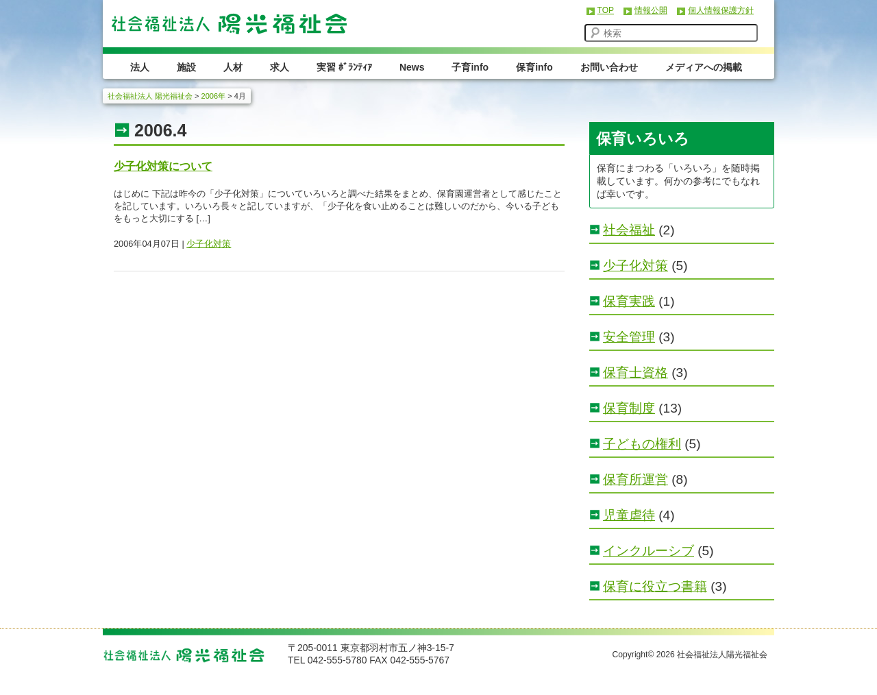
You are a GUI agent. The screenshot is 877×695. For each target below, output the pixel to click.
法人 (139, 67)
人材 (233, 67)
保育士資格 (635, 372)
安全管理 (629, 337)
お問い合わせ (609, 67)
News (412, 67)
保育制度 (629, 408)
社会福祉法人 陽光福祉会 (249, 22)
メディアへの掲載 (703, 67)
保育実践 (629, 301)
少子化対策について (163, 166)
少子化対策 (208, 244)
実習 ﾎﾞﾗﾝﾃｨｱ (344, 67)
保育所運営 (635, 479)
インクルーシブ (648, 551)
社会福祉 (629, 230)
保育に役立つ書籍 (655, 586)
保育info (534, 67)
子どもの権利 (642, 444)
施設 (186, 67)
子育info (470, 67)
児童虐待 (629, 515)
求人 (279, 67)
